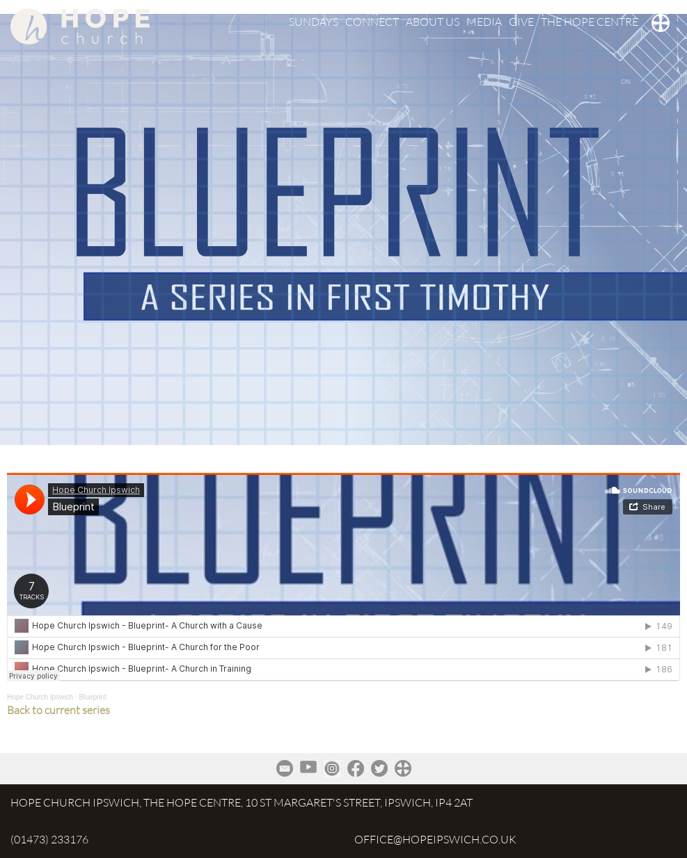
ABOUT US (432, 22)
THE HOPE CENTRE (589, 22)
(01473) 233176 (49, 839)
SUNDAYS (313, 22)
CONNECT (372, 22)
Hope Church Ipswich (40, 697)
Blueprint (92, 697)
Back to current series (58, 710)
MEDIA (484, 22)
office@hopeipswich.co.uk (435, 839)
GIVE (521, 22)
